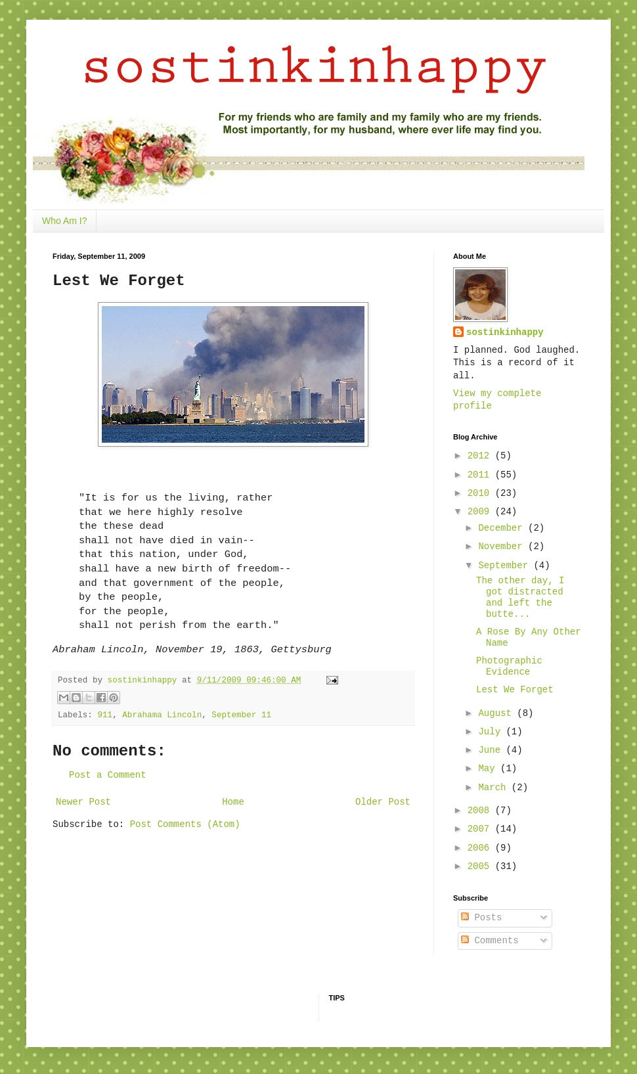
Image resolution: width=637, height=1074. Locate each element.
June (492, 750)
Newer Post (83, 802)
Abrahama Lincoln (162, 715)
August (497, 713)
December (503, 528)
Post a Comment (107, 775)
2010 (481, 493)
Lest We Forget (515, 689)
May (489, 768)
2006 (481, 848)
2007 (481, 829)
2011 (481, 475)
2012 (481, 456)
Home (233, 802)
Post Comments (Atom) (185, 824)
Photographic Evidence (509, 666)
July (492, 732)
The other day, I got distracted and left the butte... (520, 597)
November (503, 546)
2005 (481, 866)
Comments (490, 940)
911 (104, 715)
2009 (481, 511)
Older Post (382, 802)
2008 (481, 810)
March (494, 787)
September (505, 565)
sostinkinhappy (505, 332)
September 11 (241, 715)
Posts (481, 917)
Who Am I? (64, 220)
